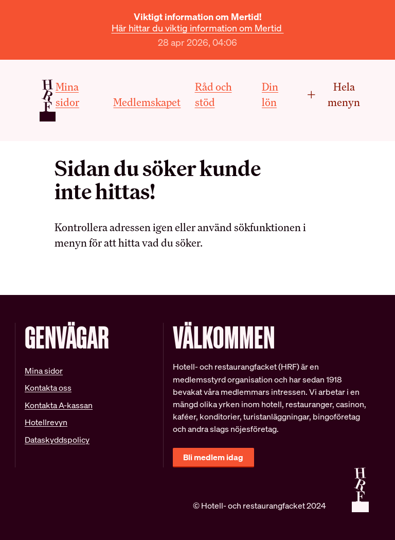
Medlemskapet (147, 102)
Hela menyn (333, 94)
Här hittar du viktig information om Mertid (198, 28)
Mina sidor (44, 370)
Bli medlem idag (213, 457)
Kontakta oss (48, 387)
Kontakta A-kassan (59, 405)
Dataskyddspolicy (57, 439)
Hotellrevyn (46, 422)
